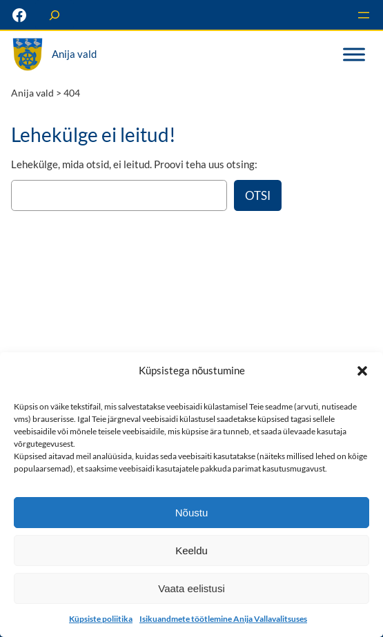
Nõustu (191, 512)
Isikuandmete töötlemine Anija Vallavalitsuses (223, 619)
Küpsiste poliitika (100, 619)
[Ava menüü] (363, 15)
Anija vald (74, 54)
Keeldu (191, 550)
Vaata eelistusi (191, 588)
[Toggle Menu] (354, 54)
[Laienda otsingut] (54, 15)
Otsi (258, 195)
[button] (362, 371)
